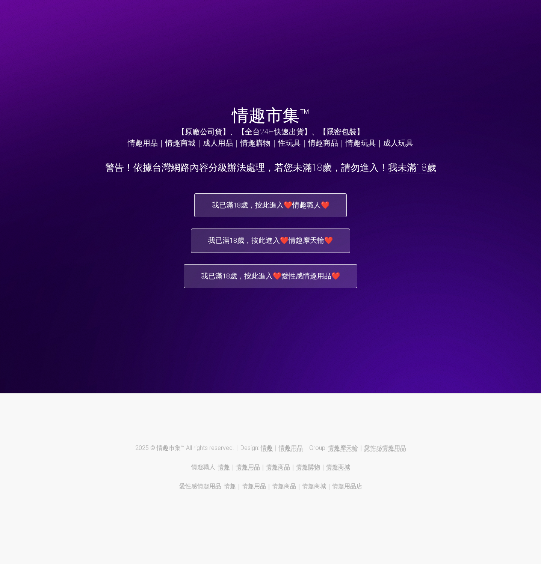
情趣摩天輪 (343, 453)
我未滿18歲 (412, 167)
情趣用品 (291, 453)
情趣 (267, 453)
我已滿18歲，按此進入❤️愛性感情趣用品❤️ (270, 280)
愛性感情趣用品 (385, 453)
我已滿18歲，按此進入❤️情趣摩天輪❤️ (270, 243)
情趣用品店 (347, 491)
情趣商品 (278, 472)
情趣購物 (308, 472)
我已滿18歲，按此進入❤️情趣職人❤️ (270, 206)
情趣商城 (338, 472)
